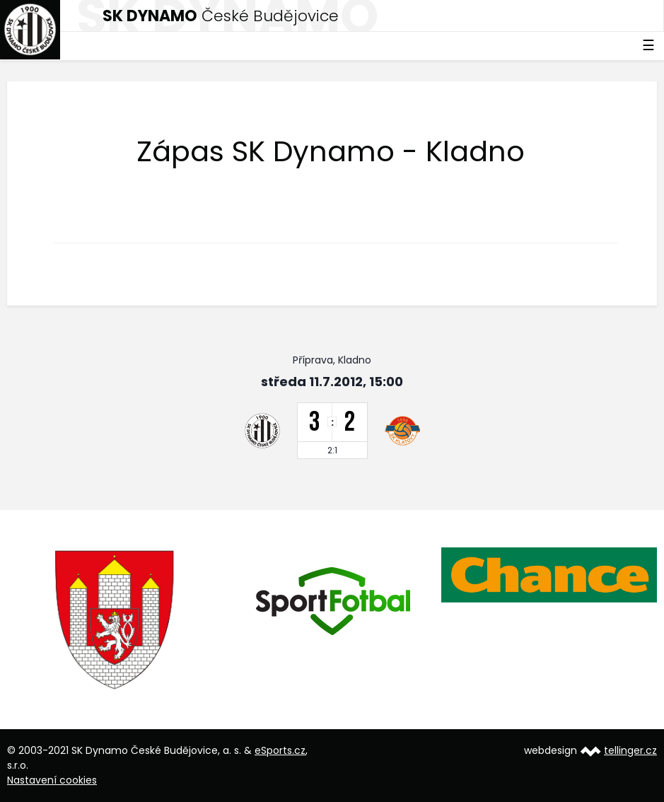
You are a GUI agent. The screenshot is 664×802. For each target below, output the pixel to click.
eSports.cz (280, 750)
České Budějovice (221, 16)
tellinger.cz (630, 750)
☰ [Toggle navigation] (648, 45)
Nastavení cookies (52, 780)
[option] (115, 619)
